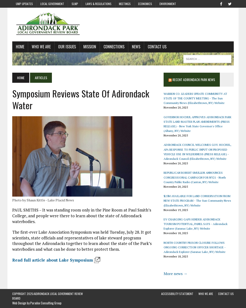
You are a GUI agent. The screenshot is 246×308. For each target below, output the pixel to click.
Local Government (52, 4)
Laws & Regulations (98, 4)
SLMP (75, 4)
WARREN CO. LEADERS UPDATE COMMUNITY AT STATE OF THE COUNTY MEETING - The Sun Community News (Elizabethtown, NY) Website (195, 98)
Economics (145, 4)
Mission (89, 47)
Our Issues (67, 47)
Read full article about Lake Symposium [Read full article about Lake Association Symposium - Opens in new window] (52, 260)
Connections (114, 47)
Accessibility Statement (177, 294)
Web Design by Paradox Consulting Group (37, 303)
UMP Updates (24, 4)
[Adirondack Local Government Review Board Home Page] (123, 25)
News (136, 47)
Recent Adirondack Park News (193, 79)
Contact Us (157, 47)
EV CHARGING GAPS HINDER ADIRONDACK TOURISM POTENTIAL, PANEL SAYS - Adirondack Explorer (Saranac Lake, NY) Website (196, 224)
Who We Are (41, 47)
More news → (175, 273)
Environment (168, 4)
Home (20, 47)
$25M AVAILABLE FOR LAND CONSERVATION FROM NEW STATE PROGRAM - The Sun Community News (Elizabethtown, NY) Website (197, 200)
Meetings (125, 4)
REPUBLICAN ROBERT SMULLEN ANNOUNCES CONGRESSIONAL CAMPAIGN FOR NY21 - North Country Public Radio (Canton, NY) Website (195, 177)
